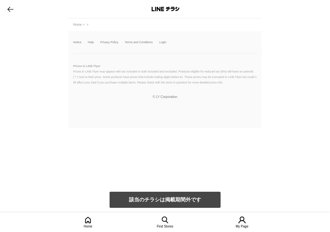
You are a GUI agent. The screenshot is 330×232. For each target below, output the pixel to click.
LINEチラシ (165, 9)
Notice (77, 42)
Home (88, 226)
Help (91, 42)
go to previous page (10, 9)
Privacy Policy (109, 42)
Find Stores (165, 226)
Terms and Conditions (139, 42)
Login (162, 42)
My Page (242, 226)
